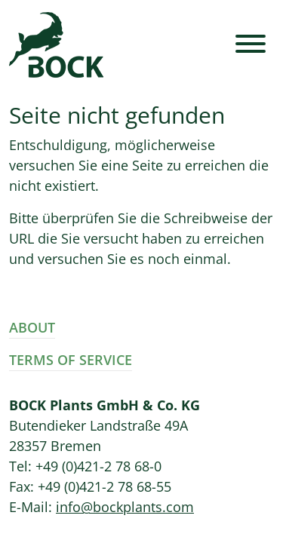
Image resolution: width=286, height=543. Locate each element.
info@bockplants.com (125, 507)
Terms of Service (70, 360)
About (32, 327)
